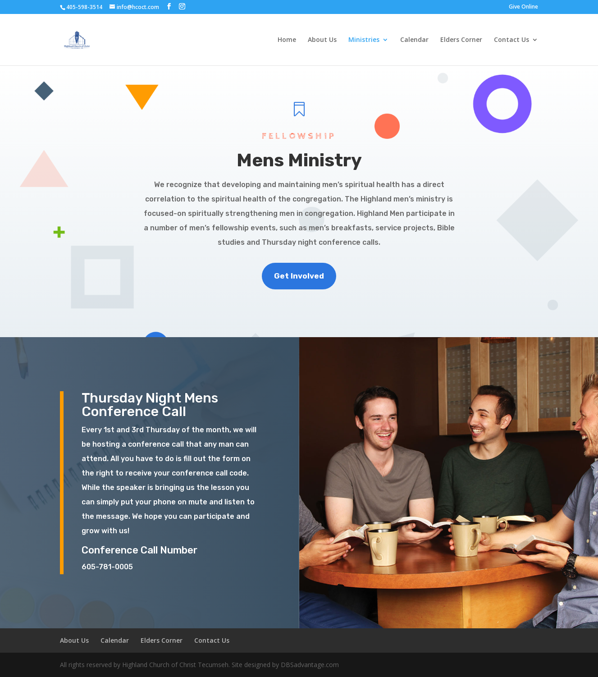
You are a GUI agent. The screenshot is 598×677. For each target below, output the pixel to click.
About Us (322, 40)
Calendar (414, 40)
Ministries (363, 40)
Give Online (523, 7)
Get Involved (299, 275)
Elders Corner (461, 40)
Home (287, 40)
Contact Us (511, 40)
